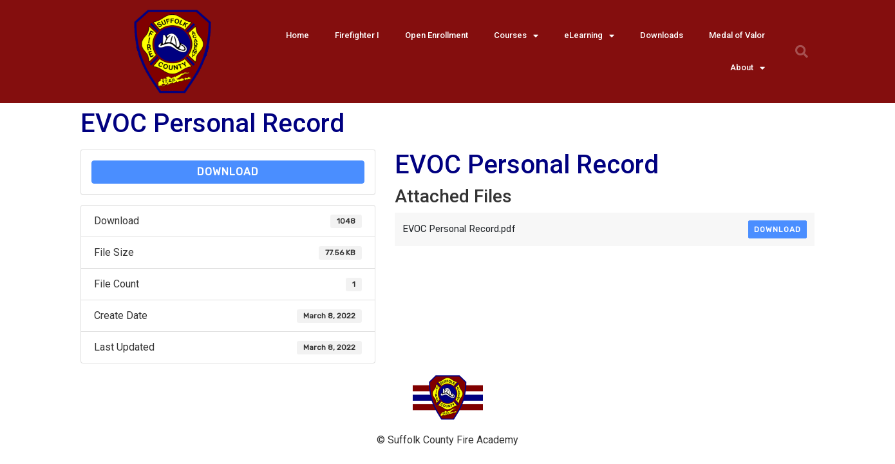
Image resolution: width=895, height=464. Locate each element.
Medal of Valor (737, 35)
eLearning (589, 35)
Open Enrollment (436, 35)
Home (297, 35)
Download (228, 172)
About (747, 68)
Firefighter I (357, 35)
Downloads (661, 35)
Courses (516, 35)
